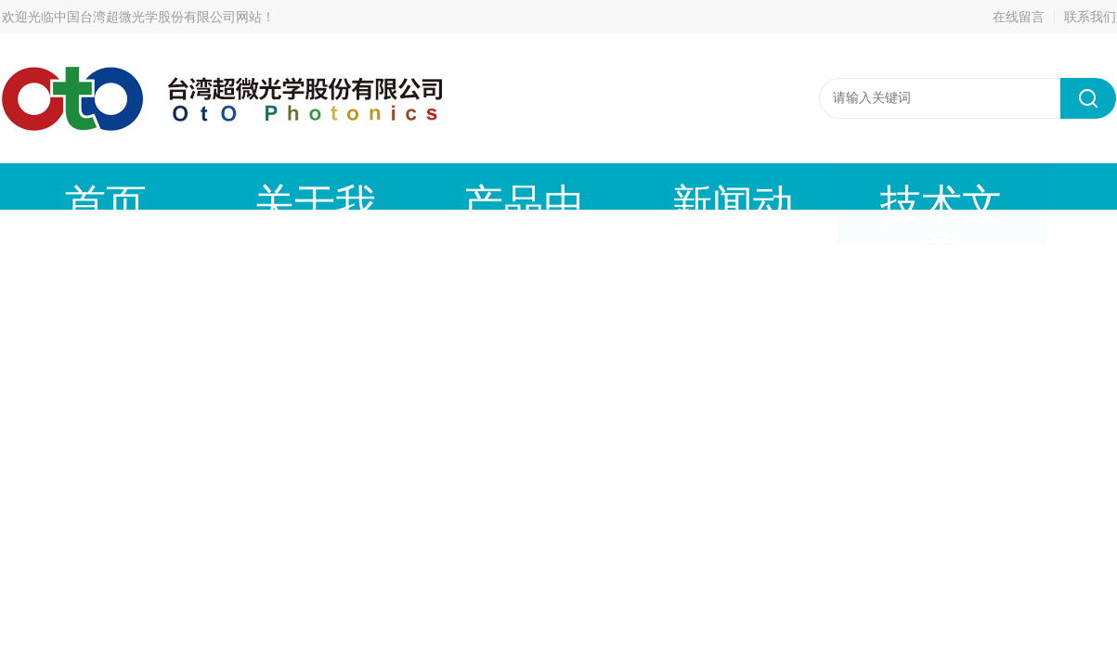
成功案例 (768, 186)
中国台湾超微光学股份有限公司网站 (158, 16)
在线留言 (1019, 16)
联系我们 (1090, 16)
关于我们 (210, 186)
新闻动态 (489, 186)
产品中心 (350, 186)
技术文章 (628, 186)
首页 (71, 186)
